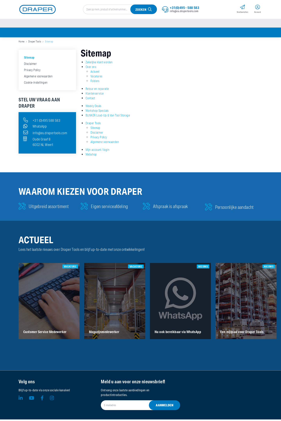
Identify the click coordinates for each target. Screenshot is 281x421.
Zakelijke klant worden (99, 64)
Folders (94, 82)
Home (22, 43)
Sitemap (49, 43)
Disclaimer (96, 134)
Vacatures (96, 78)
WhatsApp (35, 128)
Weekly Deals (93, 107)
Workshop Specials (97, 112)
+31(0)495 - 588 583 (184, 8)
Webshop (91, 156)
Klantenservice (95, 95)
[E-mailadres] (136, 407)
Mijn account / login (97, 151)
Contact (90, 100)
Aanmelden (164, 407)
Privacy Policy (98, 139)
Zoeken (140, 10)
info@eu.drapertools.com (184, 11)
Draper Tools (34, 43)
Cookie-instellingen (36, 84)
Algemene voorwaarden (104, 143)
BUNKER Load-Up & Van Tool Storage (108, 117)
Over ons (91, 68)
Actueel (94, 73)
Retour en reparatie (97, 90)
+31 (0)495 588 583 (41, 121)
